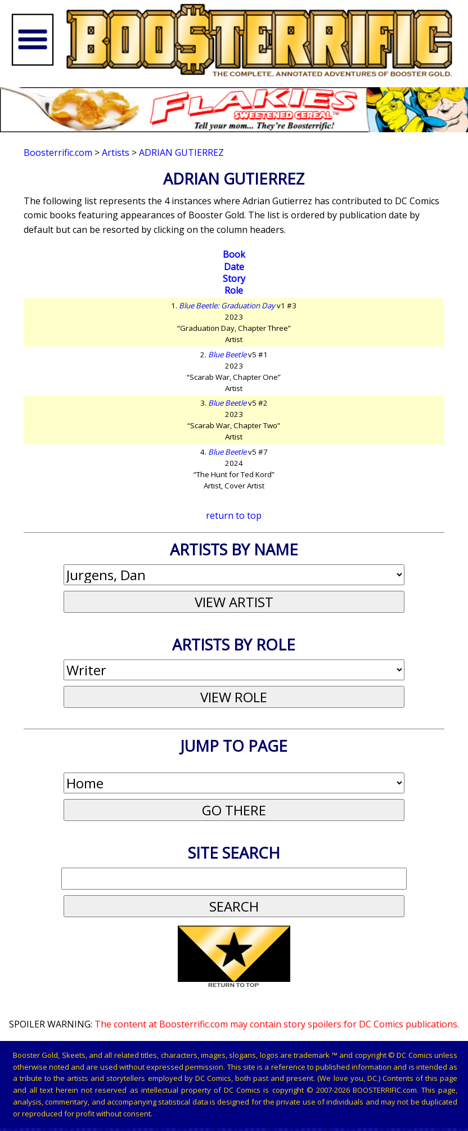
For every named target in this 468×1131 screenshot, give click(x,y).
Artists (115, 152)
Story (234, 278)
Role (233, 290)
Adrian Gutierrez (181, 152)
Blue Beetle (227, 354)
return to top (234, 515)
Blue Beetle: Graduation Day (227, 305)
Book (234, 254)
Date (234, 267)
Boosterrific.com (58, 152)
